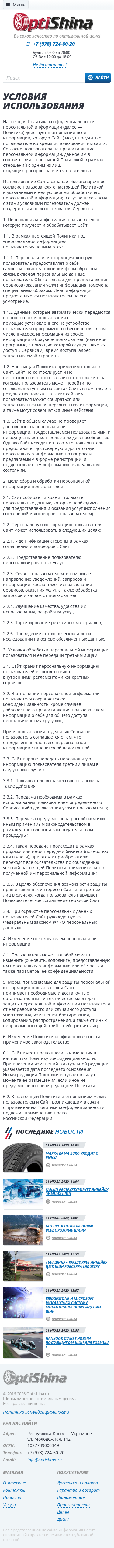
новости (69, 1131)
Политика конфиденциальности (36, 1412)
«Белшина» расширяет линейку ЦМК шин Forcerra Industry (76, 1264)
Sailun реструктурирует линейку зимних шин (77, 1191)
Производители (73, 1504)
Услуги (9, 1504)
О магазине (14, 1483)
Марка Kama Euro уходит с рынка (72, 1155)
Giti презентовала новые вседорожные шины (70, 1228)
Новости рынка (64, 1165)
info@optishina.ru (44, 1460)
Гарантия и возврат (78, 1490)
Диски (63, 1519)
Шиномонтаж (71, 1497)
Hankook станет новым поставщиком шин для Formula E (77, 1343)
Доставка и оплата (77, 1483)
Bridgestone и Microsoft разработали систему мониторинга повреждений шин (73, 1305)
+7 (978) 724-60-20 (54, 43)
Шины (63, 1512)
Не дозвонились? (50, 64)
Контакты (14, 1490)
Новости (12, 1497)
